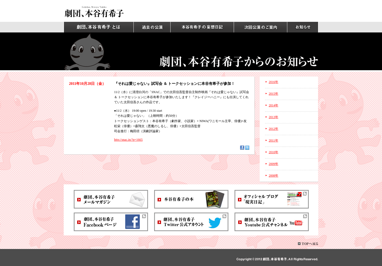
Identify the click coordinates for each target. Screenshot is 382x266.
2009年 (273, 164)
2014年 (273, 105)
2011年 (273, 140)
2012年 (273, 129)
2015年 (273, 93)
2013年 (273, 117)
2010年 (273, 152)
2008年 (273, 175)
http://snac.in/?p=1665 (128, 140)
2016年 (273, 82)
